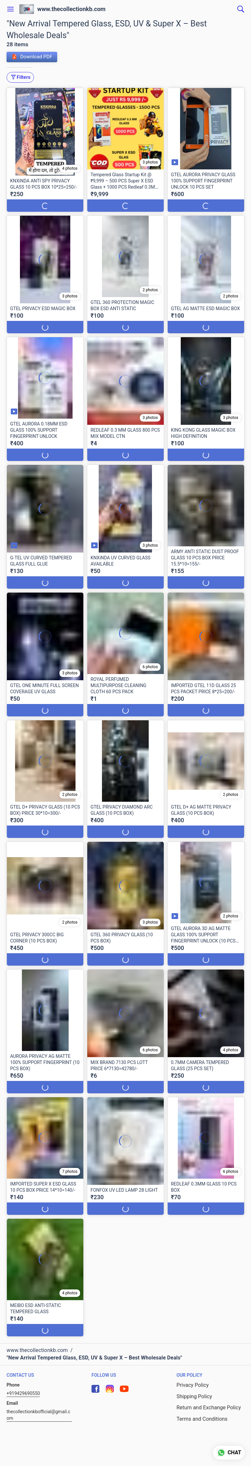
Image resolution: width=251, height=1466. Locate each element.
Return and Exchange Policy (208, 1407)
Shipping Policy (194, 1396)
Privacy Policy (192, 1385)
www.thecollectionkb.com (71, 9)
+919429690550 (23, 1393)
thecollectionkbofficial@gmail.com (38, 1415)
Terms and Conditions (201, 1419)
